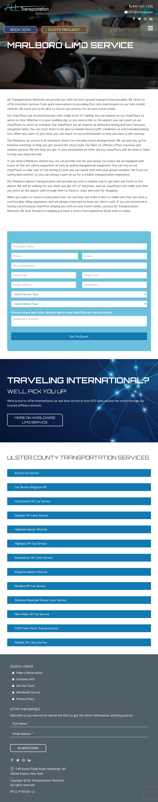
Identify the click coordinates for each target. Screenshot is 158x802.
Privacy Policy (25, 699)
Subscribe (28, 748)
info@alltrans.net (140, 12)
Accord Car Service (27, 473)
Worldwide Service (28, 692)
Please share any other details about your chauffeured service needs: (61, 312)
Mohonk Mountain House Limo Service (40, 600)
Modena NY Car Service (30, 586)
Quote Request (64, 29)
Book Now (20, 29)
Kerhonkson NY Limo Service (34, 558)
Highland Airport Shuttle (31, 529)
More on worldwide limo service (35, 420)
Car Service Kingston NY (31, 487)
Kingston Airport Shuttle (31, 572)
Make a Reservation (29, 673)
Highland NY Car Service (31, 543)
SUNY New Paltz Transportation (36, 628)
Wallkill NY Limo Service (31, 642)
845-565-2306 (143, 6)
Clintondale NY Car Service (32, 501)
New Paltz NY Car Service (32, 614)
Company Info (25, 679)
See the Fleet (25, 686)
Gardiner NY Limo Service (31, 515)
